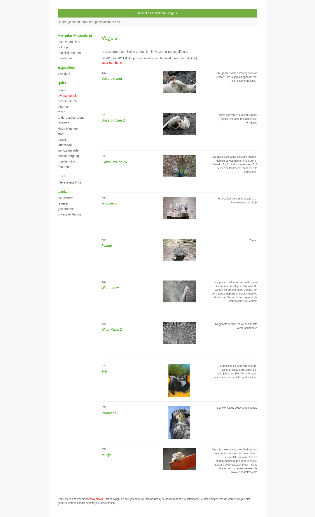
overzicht (64, 73)
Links (62, 176)
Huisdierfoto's (67, 161)
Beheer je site (67, 22)
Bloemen (64, 106)
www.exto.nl (96, 499)
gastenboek (66, 209)
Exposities (66, 67)
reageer (63, 203)
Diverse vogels (67, 95)
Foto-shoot (64, 167)
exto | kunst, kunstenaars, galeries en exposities (70, 13)
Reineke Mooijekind (151, 13)
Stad (60, 134)
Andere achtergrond (71, 117)
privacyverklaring (69, 214)
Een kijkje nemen (69, 53)
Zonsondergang (68, 156)
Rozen (61, 112)
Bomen (62, 90)
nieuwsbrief (65, 198)
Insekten (63, 123)
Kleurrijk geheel (68, 128)
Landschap (65, 145)
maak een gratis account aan (100, 22)
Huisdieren (65, 58)
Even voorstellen (69, 42)
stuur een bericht (113, 62)
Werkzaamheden (69, 150)
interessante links (69, 182)
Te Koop (63, 47)
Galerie (64, 83)
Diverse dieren (67, 101)
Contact (64, 191)
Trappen (63, 139)
